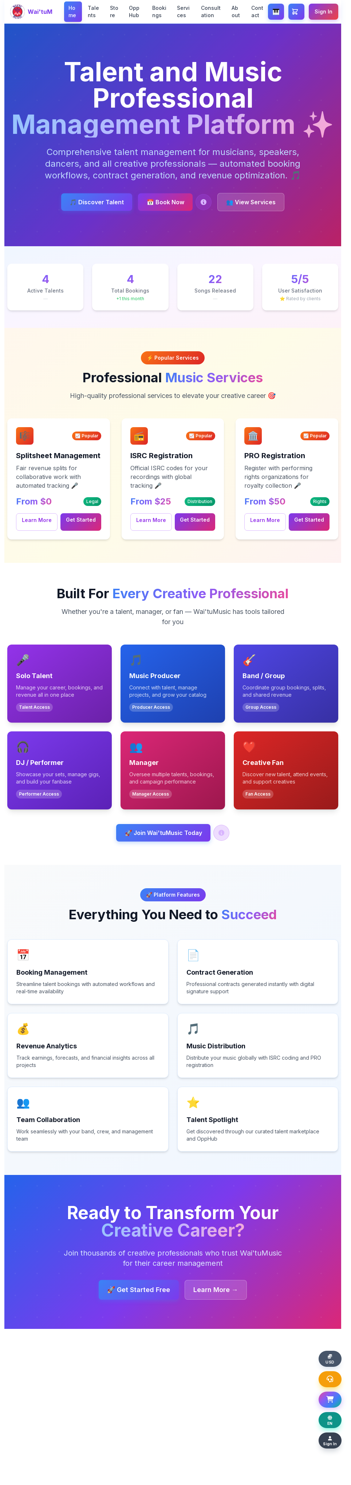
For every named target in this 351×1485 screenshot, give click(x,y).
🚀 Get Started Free (135, 1289)
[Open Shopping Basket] (333, 1396)
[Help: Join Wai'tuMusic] (225, 833)
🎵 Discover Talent (90, 202)
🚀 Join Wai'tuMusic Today (163, 832)
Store (114, 11)
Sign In (323, 11)
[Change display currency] (333, 1352)
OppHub (134, 11)
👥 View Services (257, 202)
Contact (257, 11)
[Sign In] (333, 1440)
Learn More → (219, 1289)
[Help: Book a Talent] (207, 202)
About (236, 11)
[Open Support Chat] (333, 1374)
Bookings (159, 11)
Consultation (211, 11)
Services (183, 11)
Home (72, 11)
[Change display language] (333, 1418)
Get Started (81, 520)
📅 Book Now (165, 202)
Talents (93, 11)
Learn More (37, 520)
